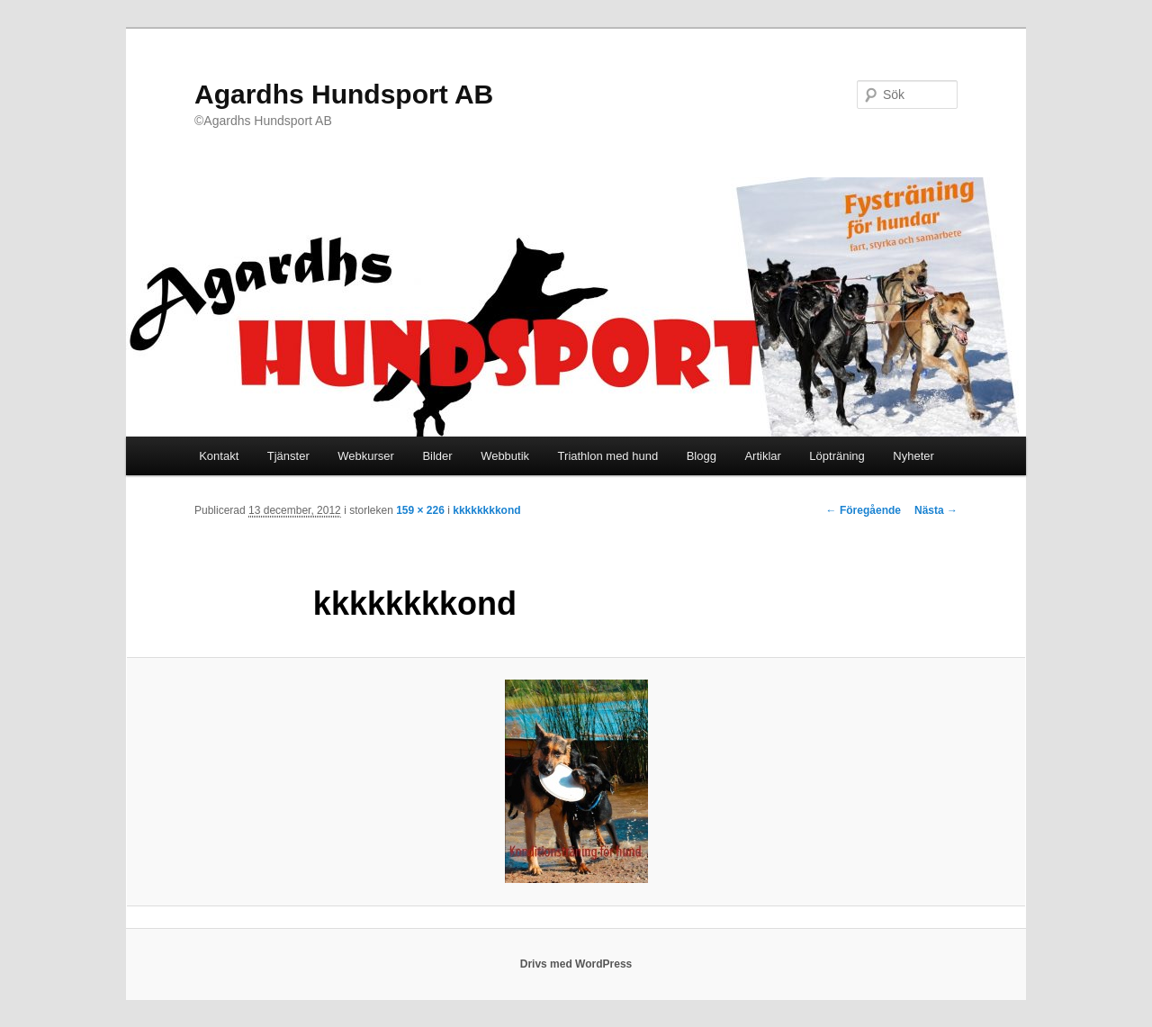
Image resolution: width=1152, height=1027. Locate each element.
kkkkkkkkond (486, 510)
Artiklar (762, 456)
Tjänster (288, 456)
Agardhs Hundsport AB (343, 94)
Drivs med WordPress (576, 964)
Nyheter (913, 456)
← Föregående (863, 510)
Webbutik (505, 456)
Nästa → (936, 510)
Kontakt (218, 456)
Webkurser (366, 456)
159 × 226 (420, 510)
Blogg (701, 456)
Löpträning (836, 456)
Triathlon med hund (608, 456)
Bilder (437, 456)
